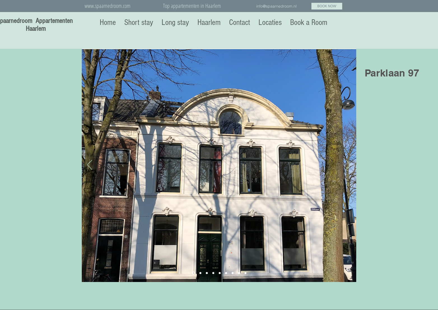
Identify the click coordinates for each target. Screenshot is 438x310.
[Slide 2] (200, 273)
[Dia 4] (213, 273)
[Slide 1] (193, 273)
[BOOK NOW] (326, 6)
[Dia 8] (239, 273)
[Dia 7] (233, 273)
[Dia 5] (220, 273)
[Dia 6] (226, 273)
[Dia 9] (245, 273)
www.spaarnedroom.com (108, 6)
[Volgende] (348, 165)
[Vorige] (89, 165)
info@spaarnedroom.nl (276, 6)
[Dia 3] (207, 273)
